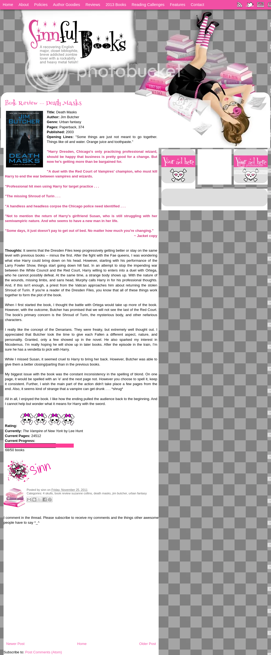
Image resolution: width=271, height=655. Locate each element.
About (24, 4)
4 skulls (48, 493)
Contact (197, 4)
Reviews (92, 4)
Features (177, 4)
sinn (44, 489)
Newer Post (15, 644)
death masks (102, 493)
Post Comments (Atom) (43, 652)
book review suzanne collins (73, 493)
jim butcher (119, 493)
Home (8, 4)
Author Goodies (66, 4)
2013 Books (116, 4)
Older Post (147, 644)
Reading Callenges (148, 4)
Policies (41, 4)
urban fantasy (138, 493)
